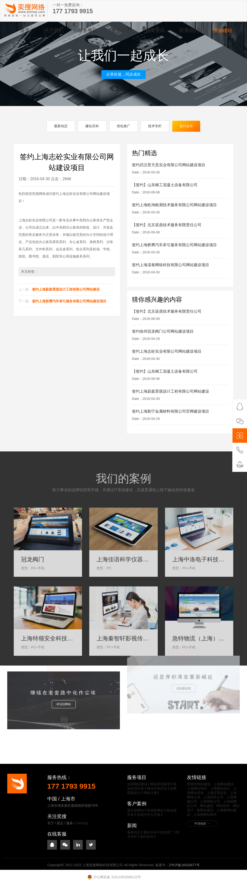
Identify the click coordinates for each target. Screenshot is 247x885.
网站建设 (206, 806)
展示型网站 (135, 810)
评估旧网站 (63, 684)
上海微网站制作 (205, 814)
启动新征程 (183, 661)
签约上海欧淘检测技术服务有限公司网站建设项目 (174, 205)
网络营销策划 (160, 784)
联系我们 (189, 30)
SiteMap (82, 823)
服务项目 (87, 30)
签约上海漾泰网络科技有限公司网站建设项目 (170, 265)
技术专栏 (155, 126)
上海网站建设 (223, 784)
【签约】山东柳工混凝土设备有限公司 (165, 185)
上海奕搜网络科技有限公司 (24, 10)
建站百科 (92, 126)
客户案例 (121, 30)
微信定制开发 (157, 788)
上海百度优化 (217, 793)
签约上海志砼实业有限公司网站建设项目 (166, 351)
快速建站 (222, 30)
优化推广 (123, 126)
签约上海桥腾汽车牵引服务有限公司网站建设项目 (69, 301)
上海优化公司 (213, 797)
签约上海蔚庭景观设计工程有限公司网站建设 (66, 289)
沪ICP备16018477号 (184, 865)
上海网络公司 (210, 801)
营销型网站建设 (199, 784)
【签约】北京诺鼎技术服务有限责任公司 (166, 225)
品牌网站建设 (137, 784)
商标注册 (150, 793)
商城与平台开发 (148, 815)
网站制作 (223, 806)
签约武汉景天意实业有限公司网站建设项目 (168, 165)
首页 (25, 30)
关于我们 (53, 30)
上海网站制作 (197, 788)
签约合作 (186, 126)
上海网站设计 (220, 788)
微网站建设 (205, 810)
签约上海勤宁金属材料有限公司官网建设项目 (170, 411)
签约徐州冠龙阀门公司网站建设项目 (163, 331)
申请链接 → (202, 823)
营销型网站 (155, 810)
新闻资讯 (155, 30)
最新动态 (61, 126)
